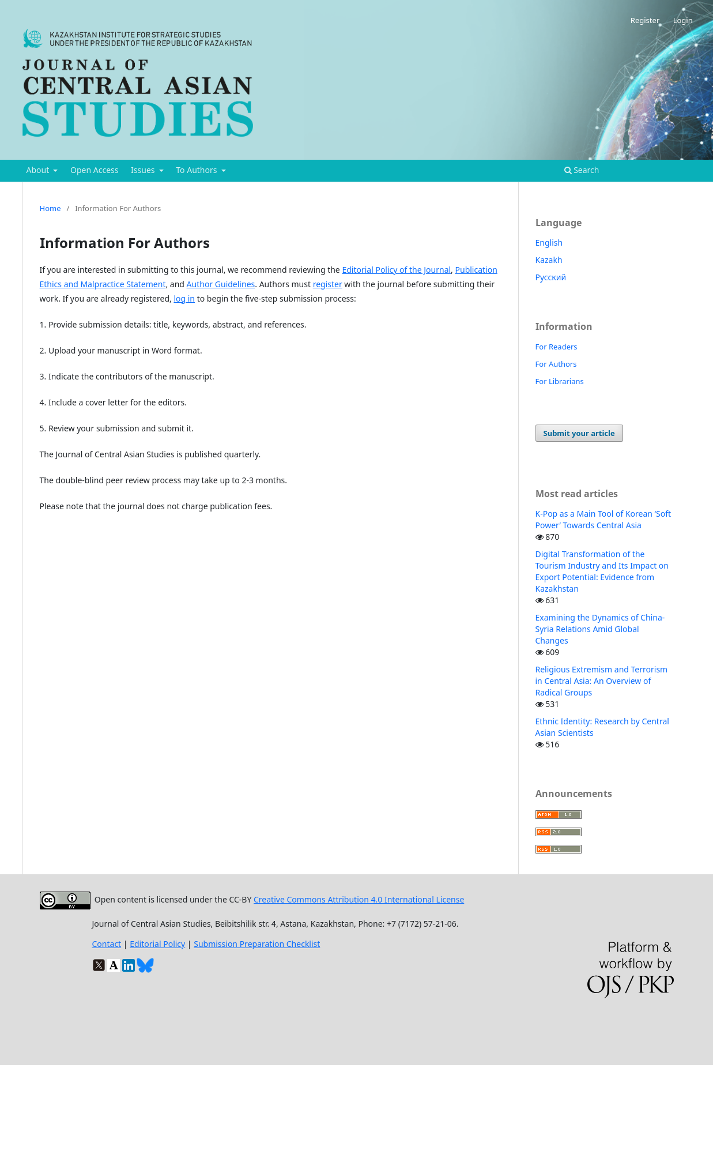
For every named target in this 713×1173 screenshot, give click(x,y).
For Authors (556, 364)
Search (581, 169)
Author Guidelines (221, 284)
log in (184, 298)
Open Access (94, 169)
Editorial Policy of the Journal (396, 269)
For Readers (556, 346)
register (327, 284)
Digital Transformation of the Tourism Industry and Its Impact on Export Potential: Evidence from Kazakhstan (602, 571)
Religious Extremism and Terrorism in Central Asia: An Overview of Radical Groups (601, 681)
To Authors (197, 169)
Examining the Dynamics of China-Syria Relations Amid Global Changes (600, 629)
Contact (107, 943)
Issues (144, 169)
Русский (551, 277)
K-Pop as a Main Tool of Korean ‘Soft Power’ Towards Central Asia (603, 519)
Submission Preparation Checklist (257, 943)
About (39, 169)
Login (683, 20)
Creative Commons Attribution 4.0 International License (359, 899)
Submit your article (579, 433)
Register (645, 20)
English (549, 242)
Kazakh (549, 259)
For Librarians (559, 381)
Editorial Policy (157, 943)
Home (50, 208)
